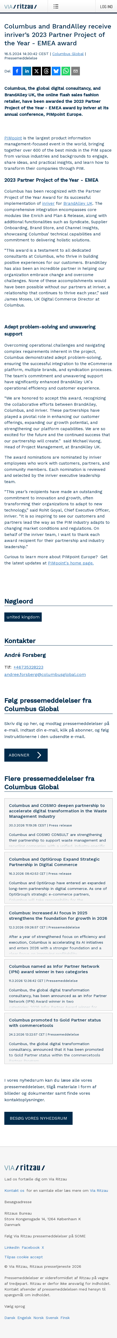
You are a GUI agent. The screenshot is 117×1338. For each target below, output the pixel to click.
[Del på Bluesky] (56, 71)
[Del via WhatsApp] (65, 71)
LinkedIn (12, 1247)
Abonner (26, 755)
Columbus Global (68, 54)
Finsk (65, 1317)
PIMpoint (13, 138)
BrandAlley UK (77, 203)
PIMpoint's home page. (71, 563)
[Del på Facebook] (17, 71)
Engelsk (24, 1317)
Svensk (52, 1317)
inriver (48, 203)
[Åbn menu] (57, 6)
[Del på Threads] (46, 71)
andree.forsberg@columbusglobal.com (45, 674)
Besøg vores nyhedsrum (38, 1118)
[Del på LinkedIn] (26, 71)
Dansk (9, 1317)
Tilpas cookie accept (23, 1257)
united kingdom (23, 616)
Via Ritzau (99, 1190)
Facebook (31, 1247)
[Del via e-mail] (75, 71)
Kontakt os (14, 1190)
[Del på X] (36, 71)
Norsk (38, 1317)
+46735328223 (28, 667)
